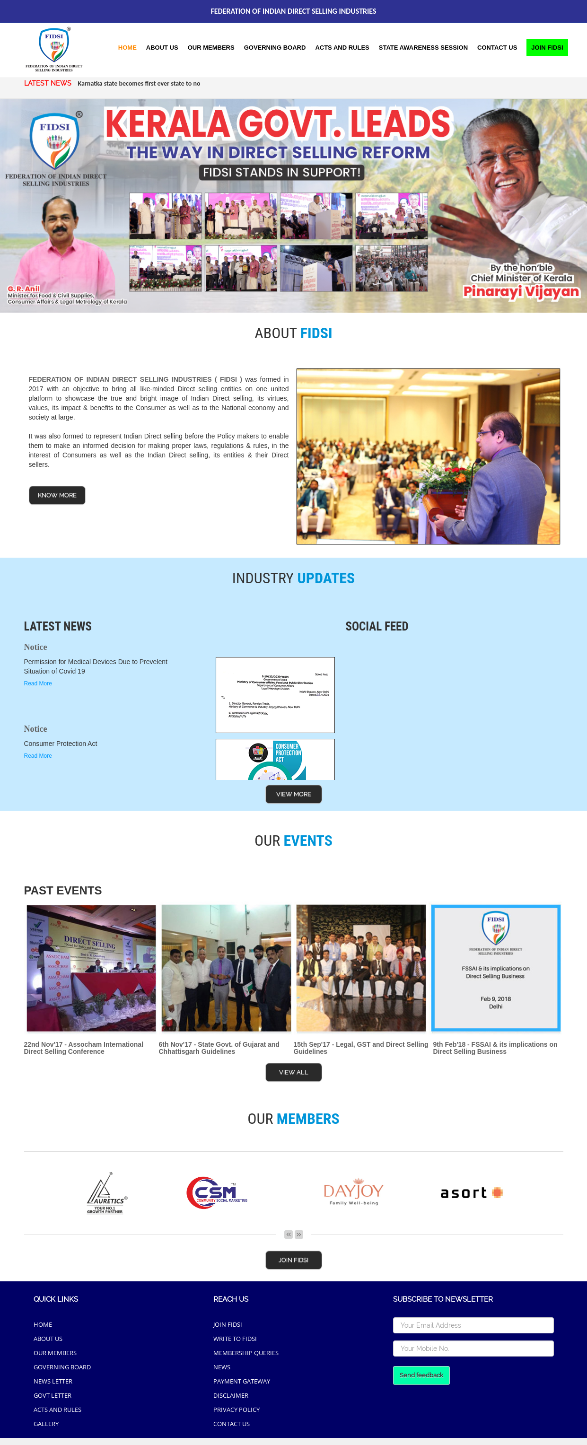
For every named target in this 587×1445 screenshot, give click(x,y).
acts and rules (342, 47)
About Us (162, 47)
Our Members (211, 47)
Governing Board (275, 47)
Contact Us (497, 47)
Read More (38, 683)
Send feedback (421, 1375)
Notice (35, 647)
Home (127, 47)
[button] (423, 48)
